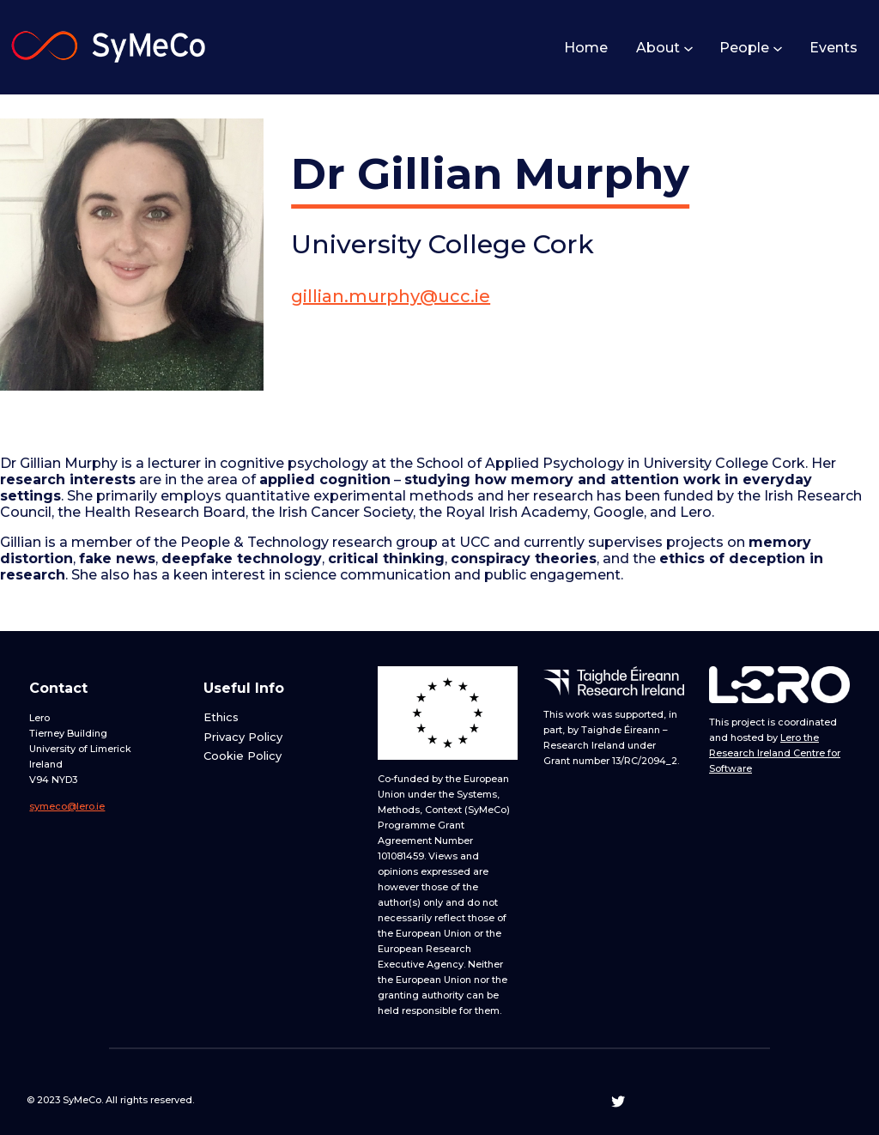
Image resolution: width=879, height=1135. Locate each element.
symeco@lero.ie (67, 806)
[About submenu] (687, 47)
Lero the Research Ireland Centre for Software (774, 752)
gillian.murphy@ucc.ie (390, 296)
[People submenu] (777, 47)
